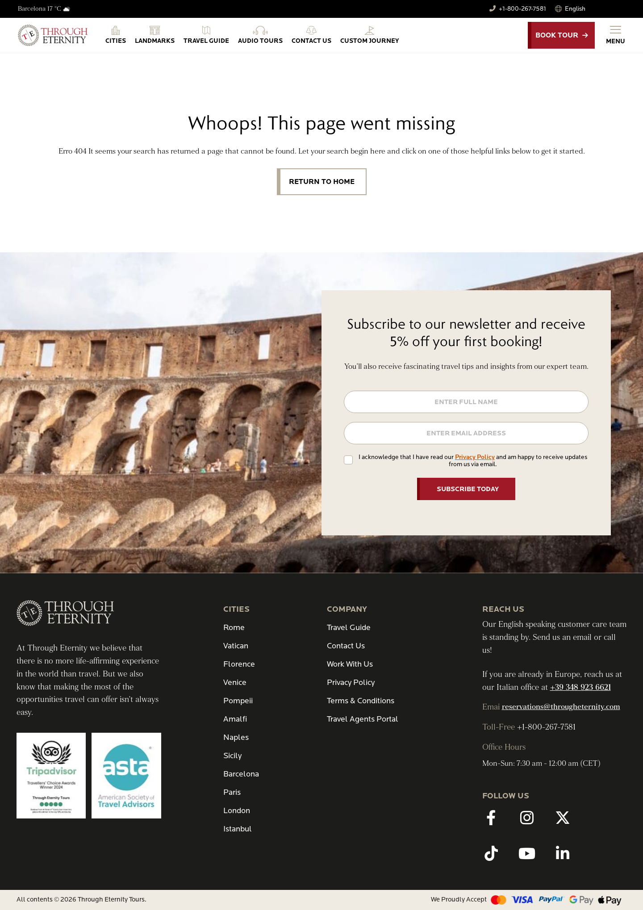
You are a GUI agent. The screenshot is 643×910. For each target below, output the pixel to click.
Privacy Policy (475, 457)
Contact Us (346, 646)
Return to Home (322, 181)
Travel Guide (349, 627)
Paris (232, 792)
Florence (239, 664)
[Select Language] (593, 9)
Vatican (235, 646)
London (236, 810)
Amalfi (235, 719)
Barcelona (241, 774)
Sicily (232, 755)
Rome (234, 627)
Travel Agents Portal (362, 719)
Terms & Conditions (360, 700)
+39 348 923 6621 (580, 687)
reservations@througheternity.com (561, 707)
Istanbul (237, 829)
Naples (236, 737)
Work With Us (350, 664)
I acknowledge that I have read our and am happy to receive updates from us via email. (473, 460)
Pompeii (238, 700)
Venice (234, 682)
